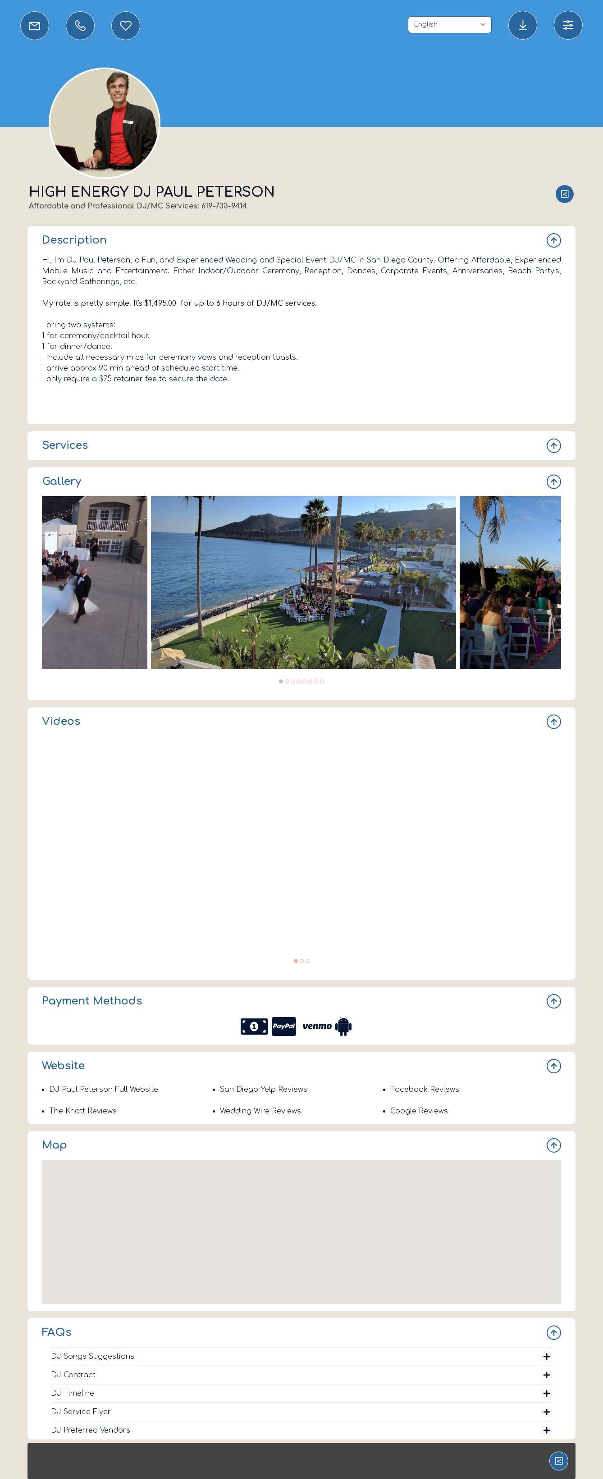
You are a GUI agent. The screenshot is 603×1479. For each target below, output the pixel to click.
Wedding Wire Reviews (260, 1111)
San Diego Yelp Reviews (263, 1090)
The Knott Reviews (83, 1111)
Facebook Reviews (424, 1090)
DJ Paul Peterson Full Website (103, 1090)
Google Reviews (419, 1111)
